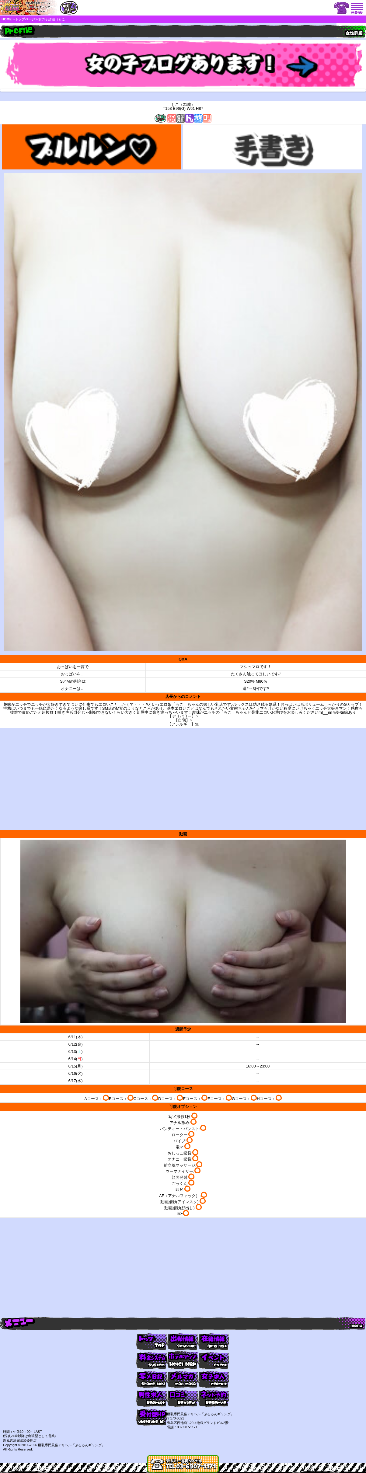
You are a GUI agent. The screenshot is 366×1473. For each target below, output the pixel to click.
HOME (7, 19)
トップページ (25, 19)
